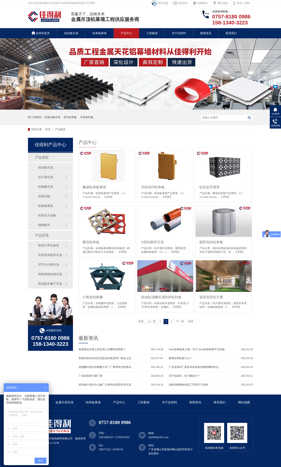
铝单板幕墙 (99, 33)
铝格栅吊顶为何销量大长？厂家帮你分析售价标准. (107, 367)
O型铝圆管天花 (152, 242)
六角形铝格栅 (93, 297)
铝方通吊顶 (45, 177)
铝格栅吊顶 (45, 186)
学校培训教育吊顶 (50, 255)
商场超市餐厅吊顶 (50, 283)
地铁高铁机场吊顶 (50, 274)
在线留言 (183, 3)
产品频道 (60, 129)
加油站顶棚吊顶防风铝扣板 (161, 297)
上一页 (152, 321)
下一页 (180, 321)
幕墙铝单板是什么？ (180, 358)
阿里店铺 (162, 3)
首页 (48, 129)
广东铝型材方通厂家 (90, 375)
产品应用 (42, 235)
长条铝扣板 (86, 117)
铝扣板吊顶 (71, 33)
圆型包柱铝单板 (211, 242)
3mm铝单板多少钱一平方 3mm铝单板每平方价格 (197, 349)
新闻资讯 (205, 33)
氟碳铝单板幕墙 (94, 187)
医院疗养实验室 (48, 245)
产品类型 (42, 157)
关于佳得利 (179, 33)
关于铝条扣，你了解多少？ (184, 375)
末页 (190, 321)
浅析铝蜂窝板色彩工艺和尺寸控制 (188, 384)
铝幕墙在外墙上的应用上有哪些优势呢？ (102, 349)
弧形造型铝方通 (211, 297)
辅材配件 (44, 225)
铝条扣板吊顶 (52, 117)
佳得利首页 (41, 33)
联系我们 (231, 33)
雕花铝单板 (91, 242)
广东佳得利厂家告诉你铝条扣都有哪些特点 (194, 367)
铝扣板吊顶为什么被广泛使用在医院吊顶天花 (105, 384)
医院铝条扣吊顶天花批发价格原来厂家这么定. (105, 358)
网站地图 (222, 3)
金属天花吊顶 (64, 402)
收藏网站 (202, 3)
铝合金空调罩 (209, 187)
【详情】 (108, 197)
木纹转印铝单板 (153, 187)
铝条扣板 (44, 196)
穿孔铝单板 (70, 117)
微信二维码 (243, 3)
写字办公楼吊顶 (48, 264)
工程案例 (152, 33)
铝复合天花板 (47, 215)
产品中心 (126, 33)
